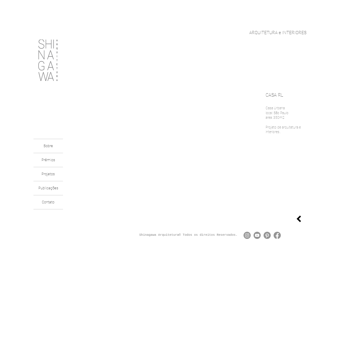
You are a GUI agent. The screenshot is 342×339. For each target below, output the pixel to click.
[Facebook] (277, 235)
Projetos (48, 174)
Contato (48, 202)
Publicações (48, 188)
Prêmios (48, 160)
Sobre (48, 146)
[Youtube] (257, 235)
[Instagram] (247, 235)
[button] (165, 146)
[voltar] (298, 218)
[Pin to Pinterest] (250, 193)
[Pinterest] (267, 235)
